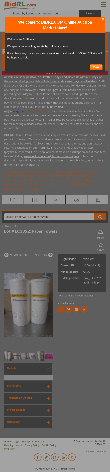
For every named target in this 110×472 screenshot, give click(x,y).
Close (96, 67)
